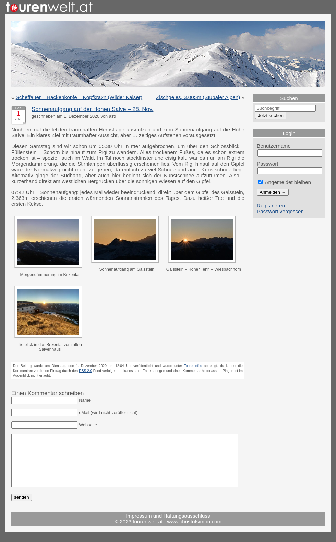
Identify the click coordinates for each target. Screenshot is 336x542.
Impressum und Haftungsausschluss (168, 526)
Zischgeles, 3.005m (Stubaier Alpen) (198, 97)
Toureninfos (193, 366)
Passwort (267, 164)
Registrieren (271, 205)
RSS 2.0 (85, 371)
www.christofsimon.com (194, 532)
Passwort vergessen (280, 211)
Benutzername (274, 146)
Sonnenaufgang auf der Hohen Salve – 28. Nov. (92, 109)
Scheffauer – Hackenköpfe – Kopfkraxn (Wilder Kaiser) (79, 97)
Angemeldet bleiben (284, 182)
